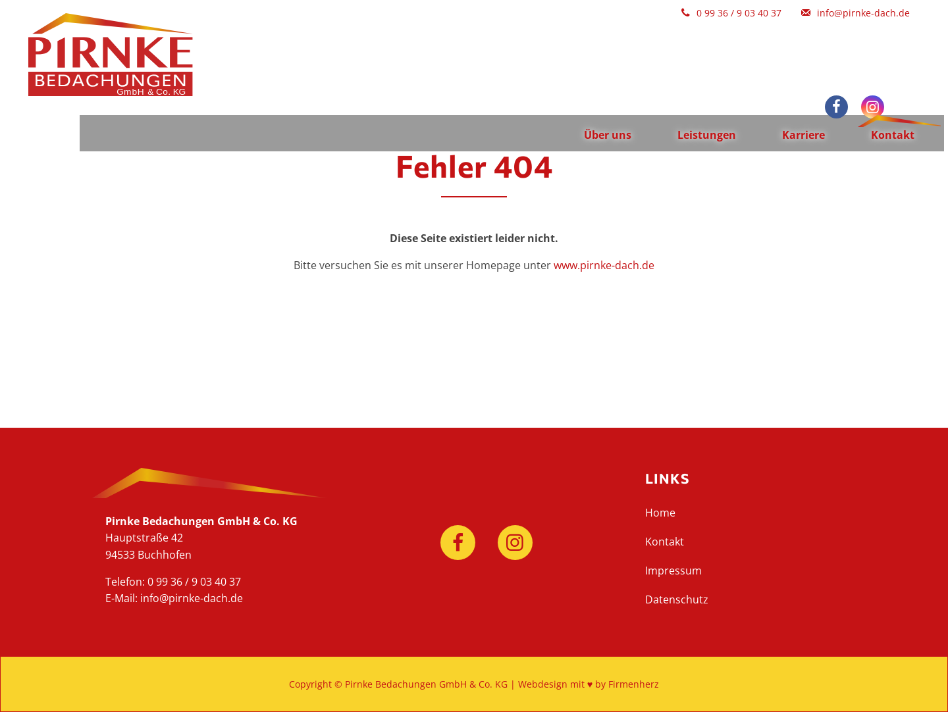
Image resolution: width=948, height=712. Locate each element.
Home (660, 512)
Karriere (788, 46)
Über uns (592, 46)
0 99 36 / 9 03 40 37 (194, 581)
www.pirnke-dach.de (604, 265)
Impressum (673, 570)
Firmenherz (633, 684)
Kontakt (877, 46)
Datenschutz (676, 599)
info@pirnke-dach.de (191, 598)
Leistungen (691, 46)
